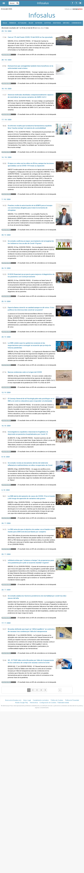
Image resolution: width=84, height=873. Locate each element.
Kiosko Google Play (21, 703)
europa (78, 9)
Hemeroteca (34, 703)
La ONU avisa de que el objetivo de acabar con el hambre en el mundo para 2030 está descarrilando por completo (31, 530)
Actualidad (22, 23)
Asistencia (57, 23)
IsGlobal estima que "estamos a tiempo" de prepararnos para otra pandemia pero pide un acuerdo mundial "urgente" (31, 561)
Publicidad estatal (63, 703)
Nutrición (38, 23)
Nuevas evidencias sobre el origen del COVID (25, 372)
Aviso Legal (27, 700)
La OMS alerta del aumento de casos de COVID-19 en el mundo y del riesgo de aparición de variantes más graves (31, 497)
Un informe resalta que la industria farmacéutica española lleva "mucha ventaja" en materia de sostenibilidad (30, 127)
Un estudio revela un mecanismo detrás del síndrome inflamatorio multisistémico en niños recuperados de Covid (30, 464)
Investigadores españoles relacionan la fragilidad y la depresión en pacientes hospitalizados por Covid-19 (28, 433)
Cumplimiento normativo (41, 700)
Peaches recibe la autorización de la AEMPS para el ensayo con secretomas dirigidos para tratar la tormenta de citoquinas (30, 207)
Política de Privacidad (72, 700)
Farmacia (12, 23)
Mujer (31, 23)
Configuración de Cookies (48, 702)
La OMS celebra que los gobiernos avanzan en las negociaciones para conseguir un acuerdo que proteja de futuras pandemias (29, 345)
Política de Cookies (57, 700)
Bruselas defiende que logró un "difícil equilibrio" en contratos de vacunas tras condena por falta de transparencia (31, 630)
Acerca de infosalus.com (13, 700)
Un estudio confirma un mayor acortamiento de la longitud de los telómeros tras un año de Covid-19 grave (31, 242)
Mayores (66, 23)
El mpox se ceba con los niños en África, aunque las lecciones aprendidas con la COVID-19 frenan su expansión (31, 164)
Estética (47, 23)
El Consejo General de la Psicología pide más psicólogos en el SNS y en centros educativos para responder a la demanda (31, 399)
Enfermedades (42, 28)
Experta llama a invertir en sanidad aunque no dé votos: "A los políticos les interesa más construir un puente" (31, 308)
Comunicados (76, 23)
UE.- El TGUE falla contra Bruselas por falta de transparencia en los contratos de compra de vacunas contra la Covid (31, 661)
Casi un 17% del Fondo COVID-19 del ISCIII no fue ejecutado (30, 37)
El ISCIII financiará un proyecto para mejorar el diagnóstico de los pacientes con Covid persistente (31, 275)
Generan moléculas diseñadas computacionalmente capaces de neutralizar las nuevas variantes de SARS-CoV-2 (30, 96)
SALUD (5, 23)
